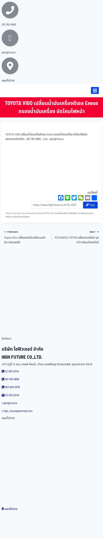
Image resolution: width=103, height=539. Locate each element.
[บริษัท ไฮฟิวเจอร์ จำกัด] (10, 90)
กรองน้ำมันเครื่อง (60, 213)
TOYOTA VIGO (48, 213)
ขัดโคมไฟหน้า (73, 213)
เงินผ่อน (9, 216)
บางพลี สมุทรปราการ (86, 213)
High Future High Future (16, 213)
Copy (90, 205)
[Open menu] (95, 90)
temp (39, 213)
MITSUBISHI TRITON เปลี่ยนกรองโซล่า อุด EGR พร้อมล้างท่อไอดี (76, 237)
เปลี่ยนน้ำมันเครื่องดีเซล (21, 216)
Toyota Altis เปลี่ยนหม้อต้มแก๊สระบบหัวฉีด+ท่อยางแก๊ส (26, 237)
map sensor (31, 213)
